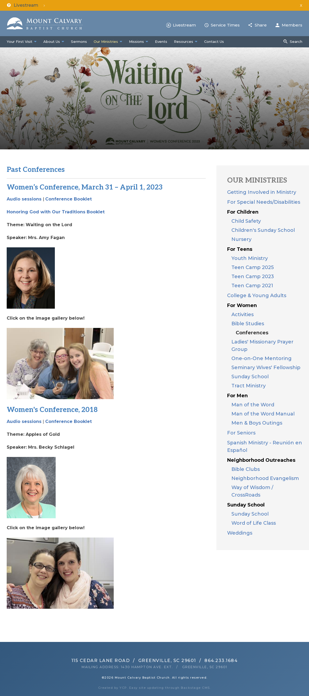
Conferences (252, 333)
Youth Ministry (249, 258)
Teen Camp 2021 (252, 286)
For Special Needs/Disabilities (263, 202)
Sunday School (250, 377)
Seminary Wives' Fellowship (265, 367)
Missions (136, 41)
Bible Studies (247, 324)
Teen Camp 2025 (252, 267)
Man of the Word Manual (263, 414)
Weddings (239, 533)
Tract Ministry (248, 386)
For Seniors (241, 433)
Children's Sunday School (263, 230)
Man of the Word (252, 405)
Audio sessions (24, 199)
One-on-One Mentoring (261, 358)
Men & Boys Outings (256, 423)
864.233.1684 (221, 660)
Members (292, 25)
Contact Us (214, 41)
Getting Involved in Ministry (261, 192)
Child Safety (246, 221)
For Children (242, 212)
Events (161, 41)
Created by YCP (112, 688)
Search (296, 41)
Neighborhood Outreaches (261, 460)
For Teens (239, 249)
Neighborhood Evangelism (265, 478)
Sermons (79, 41)
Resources (183, 41)
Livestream (184, 25)
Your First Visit (19, 41)
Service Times (225, 25)
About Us (51, 41)
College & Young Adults (256, 295)
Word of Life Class (253, 523)
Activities (242, 314)
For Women (242, 305)
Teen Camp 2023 (252, 276)
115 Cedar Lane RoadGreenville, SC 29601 (133, 660)
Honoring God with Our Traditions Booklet (56, 211)
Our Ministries (106, 41)
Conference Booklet (68, 199)
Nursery (241, 239)
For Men (237, 396)
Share (261, 25)
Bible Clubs (245, 469)
